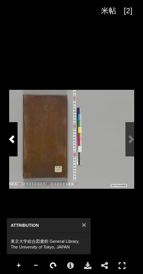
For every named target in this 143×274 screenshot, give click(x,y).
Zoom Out (36, 265)
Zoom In (19, 265)
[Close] (84, 225)
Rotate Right (53, 265)
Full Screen (122, 265)
